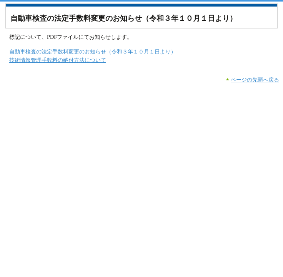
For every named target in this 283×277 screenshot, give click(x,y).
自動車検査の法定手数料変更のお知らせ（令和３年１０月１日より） (92, 51)
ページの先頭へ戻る (255, 80)
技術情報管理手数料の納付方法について (57, 60)
